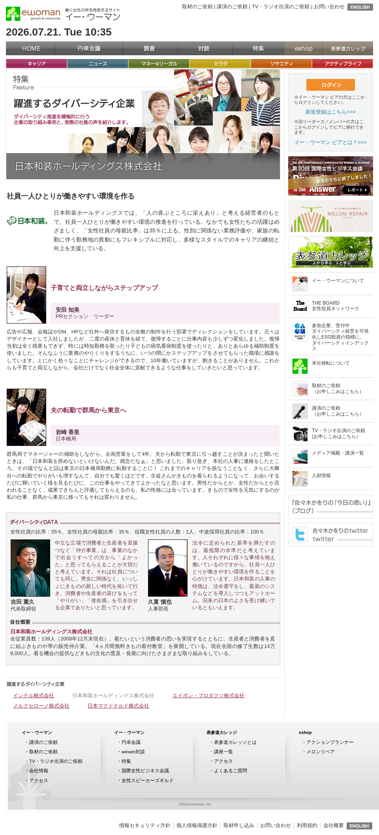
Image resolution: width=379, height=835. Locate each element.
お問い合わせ (329, 6)
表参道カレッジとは (235, 742)
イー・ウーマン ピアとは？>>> (330, 142)
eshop (303, 48)
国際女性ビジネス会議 (145, 770)
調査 (150, 48)
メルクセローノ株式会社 (41, 706)
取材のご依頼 (197, 6)
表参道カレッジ (348, 48)
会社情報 (38, 770)
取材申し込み (238, 825)
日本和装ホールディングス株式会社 (113, 695)
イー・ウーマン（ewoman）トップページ (30, 48)
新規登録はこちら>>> (331, 112)
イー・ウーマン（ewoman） (33, 14)
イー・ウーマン (37, 732)
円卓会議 (88, 48)
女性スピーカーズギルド (148, 780)
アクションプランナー (330, 742)
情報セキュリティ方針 (145, 825)
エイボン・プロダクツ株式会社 (208, 695)
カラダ (220, 63)
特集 (258, 48)
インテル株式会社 (33, 695)
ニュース (97, 63)
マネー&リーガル (159, 63)
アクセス (38, 780)
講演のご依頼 (232, 6)
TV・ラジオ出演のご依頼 (281, 6)
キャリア (36, 63)
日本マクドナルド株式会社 (118, 706)
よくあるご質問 (230, 770)
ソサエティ (281, 63)
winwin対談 (133, 751)
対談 (205, 48)
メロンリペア (320, 751)
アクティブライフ (342, 63)
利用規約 (307, 825)
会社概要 (333, 825)
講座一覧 (223, 751)
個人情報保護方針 (197, 825)
